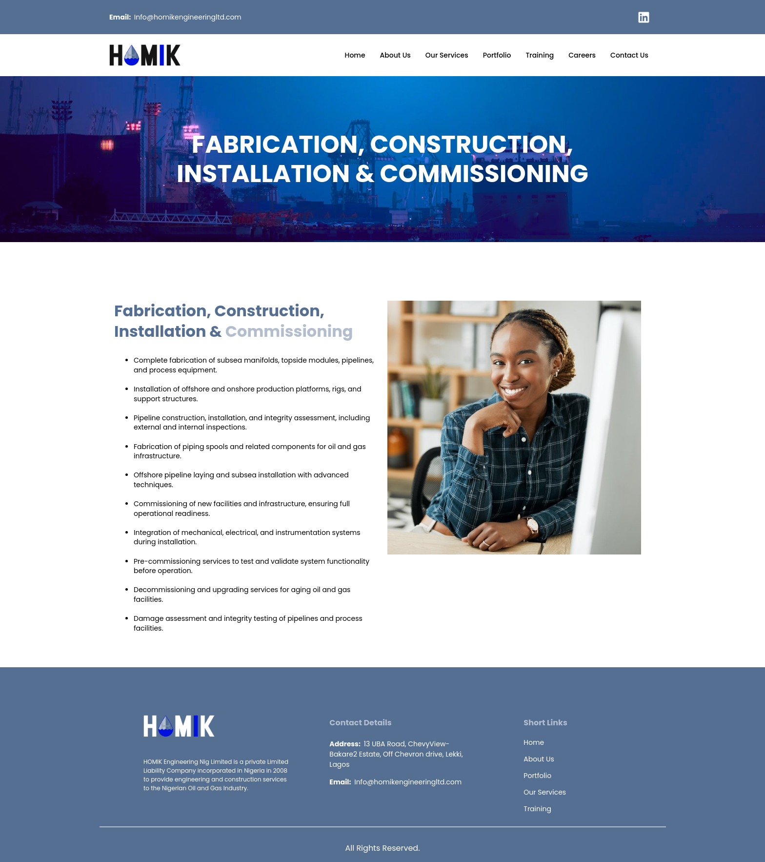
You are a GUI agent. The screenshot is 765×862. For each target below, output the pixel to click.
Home (355, 55)
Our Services (446, 55)
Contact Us (629, 55)
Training (539, 55)
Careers (582, 55)
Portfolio (497, 55)
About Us (395, 55)
